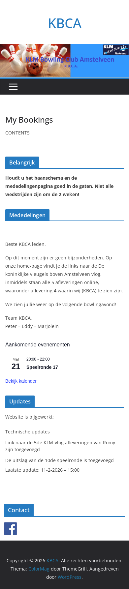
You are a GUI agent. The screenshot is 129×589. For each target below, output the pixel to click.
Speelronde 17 (42, 367)
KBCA (64, 23)
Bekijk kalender (21, 381)
